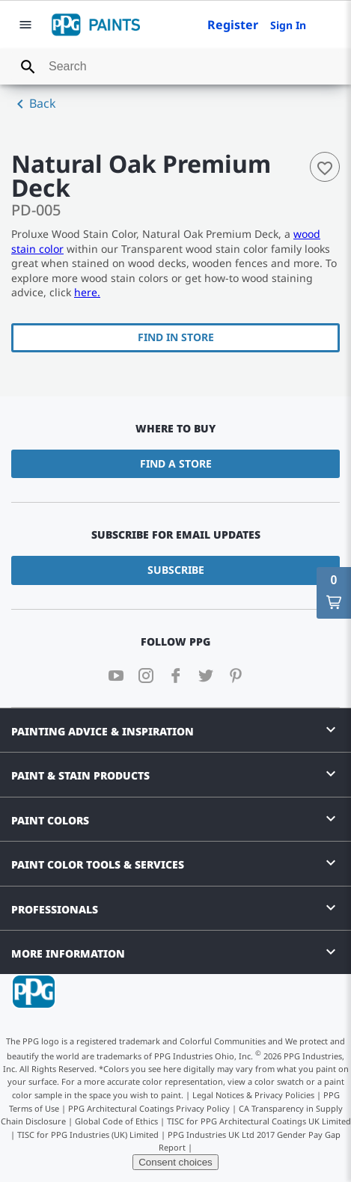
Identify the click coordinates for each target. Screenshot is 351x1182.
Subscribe (175, 570)
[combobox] (175, 66)
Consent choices (175, 1162)
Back (33, 104)
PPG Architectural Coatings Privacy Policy (149, 1108)
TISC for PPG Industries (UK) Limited (88, 1134)
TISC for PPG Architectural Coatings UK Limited (259, 1121)
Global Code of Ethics (116, 1121)
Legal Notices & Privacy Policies (253, 1094)
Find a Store (176, 463)
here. (87, 292)
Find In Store (176, 337)
